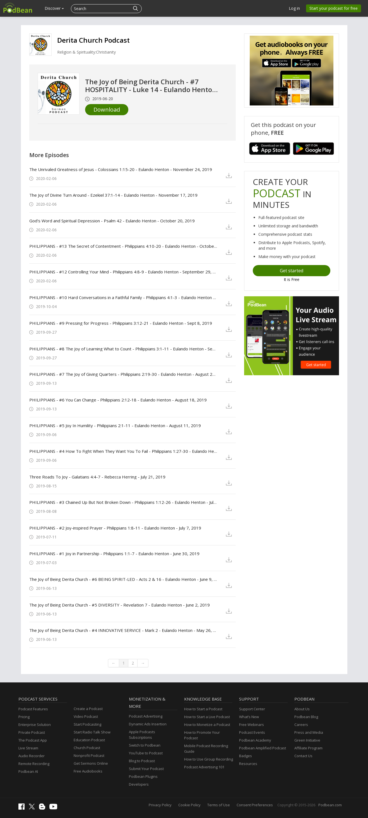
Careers (301, 724)
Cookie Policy (189, 804)
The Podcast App (32, 740)
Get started (291, 271)
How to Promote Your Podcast (202, 735)
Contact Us (303, 755)
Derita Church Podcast (93, 40)
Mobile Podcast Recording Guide (206, 748)
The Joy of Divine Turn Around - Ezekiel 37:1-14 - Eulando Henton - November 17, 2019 (113, 195)
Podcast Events (252, 732)
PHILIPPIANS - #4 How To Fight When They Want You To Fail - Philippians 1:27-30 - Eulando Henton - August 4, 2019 (123, 451)
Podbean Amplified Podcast (262, 747)
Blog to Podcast (142, 760)
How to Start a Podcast (203, 708)
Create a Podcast (88, 708)
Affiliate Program (308, 747)
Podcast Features (33, 708)
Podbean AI (28, 771)
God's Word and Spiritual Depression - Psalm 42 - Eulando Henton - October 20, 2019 (112, 220)
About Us (302, 708)
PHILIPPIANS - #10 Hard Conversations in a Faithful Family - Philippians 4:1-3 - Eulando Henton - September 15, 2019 (123, 297)
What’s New (249, 716)
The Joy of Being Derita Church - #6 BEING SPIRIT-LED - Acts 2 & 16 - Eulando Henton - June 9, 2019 (123, 579)
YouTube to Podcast (146, 753)
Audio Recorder (31, 755)
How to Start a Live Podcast (207, 716)
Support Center (252, 708)
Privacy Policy (160, 804)
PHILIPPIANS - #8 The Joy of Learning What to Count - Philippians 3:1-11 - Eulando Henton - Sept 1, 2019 (123, 348)
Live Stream (28, 747)
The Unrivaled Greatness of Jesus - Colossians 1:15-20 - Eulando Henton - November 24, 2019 (120, 169)
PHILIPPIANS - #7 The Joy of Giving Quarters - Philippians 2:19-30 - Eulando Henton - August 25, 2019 (123, 374)
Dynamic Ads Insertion (148, 723)
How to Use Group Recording (208, 759)
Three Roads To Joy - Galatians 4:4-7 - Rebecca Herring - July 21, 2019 (97, 476)
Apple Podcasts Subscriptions (142, 734)
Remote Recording (33, 763)
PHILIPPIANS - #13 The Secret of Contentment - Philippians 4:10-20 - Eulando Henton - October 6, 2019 (123, 246)
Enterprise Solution (34, 724)
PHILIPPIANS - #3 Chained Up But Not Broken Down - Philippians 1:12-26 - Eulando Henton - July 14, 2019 (123, 502)
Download (106, 109)
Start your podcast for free (333, 8)
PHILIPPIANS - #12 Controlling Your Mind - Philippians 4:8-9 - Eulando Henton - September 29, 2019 (123, 271)
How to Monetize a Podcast (207, 724)
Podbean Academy (255, 740)
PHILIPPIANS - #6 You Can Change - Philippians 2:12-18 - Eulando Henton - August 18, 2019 (118, 399)
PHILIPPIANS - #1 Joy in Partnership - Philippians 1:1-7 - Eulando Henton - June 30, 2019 (114, 553)
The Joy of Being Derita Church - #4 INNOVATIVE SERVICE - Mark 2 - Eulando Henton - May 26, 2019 (123, 630)
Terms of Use (218, 804)
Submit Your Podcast (146, 768)
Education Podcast (89, 739)
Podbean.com (330, 804)
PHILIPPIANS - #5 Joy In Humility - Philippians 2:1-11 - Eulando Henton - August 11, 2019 (115, 425)
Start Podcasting (87, 724)
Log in (294, 8)
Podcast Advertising (145, 716)
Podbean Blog (306, 716)
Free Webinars (251, 724)
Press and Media (308, 732)
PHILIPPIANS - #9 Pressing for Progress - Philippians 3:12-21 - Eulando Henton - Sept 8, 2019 (120, 323)
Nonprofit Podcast (89, 755)
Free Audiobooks (88, 771)
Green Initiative (307, 740)
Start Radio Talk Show (92, 732)
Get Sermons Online (91, 763)
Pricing (24, 716)
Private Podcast (31, 732)
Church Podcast (87, 747)
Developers (139, 784)
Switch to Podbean (144, 745)
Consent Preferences (255, 804)
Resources (248, 763)
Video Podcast (86, 716)
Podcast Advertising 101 (204, 766)
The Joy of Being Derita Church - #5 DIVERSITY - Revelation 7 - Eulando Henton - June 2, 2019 (119, 604)
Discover (54, 8)
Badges (245, 755)
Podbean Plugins (143, 776)
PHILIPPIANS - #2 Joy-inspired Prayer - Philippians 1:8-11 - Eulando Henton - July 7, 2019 (115, 527)
